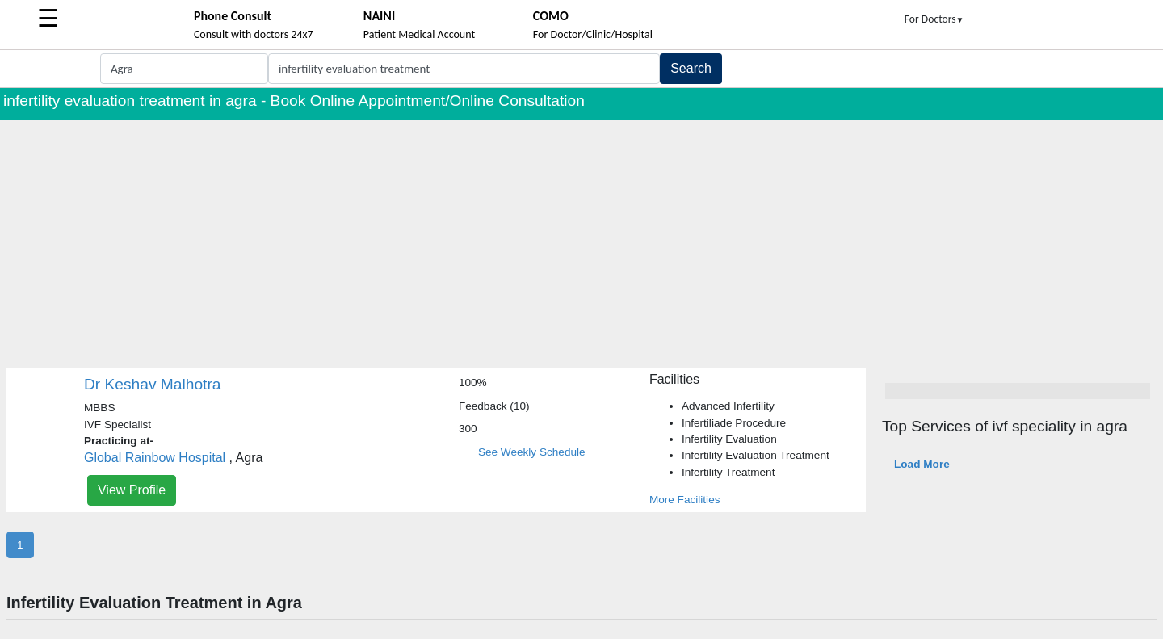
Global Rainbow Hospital (154, 458)
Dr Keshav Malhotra (152, 384)
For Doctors (934, 19)
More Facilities (684, 500)
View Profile (132, 490)
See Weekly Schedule (532, 452)
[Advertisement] (581, 241)
